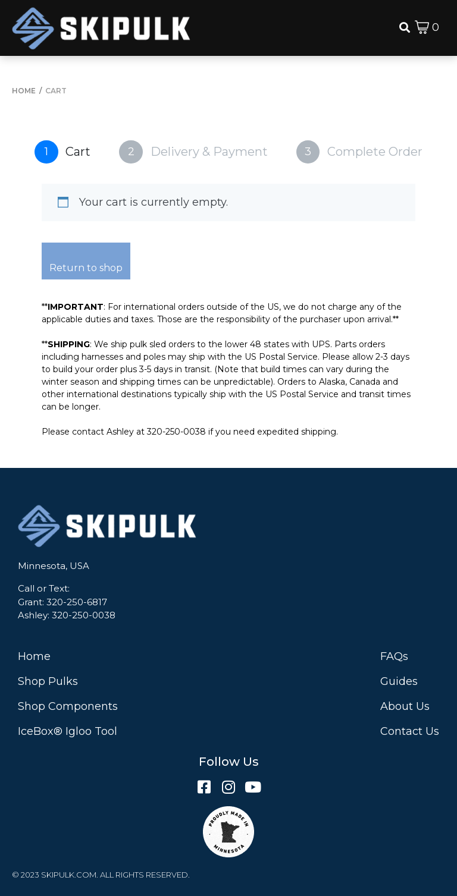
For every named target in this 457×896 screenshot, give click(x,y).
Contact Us (409, 731)
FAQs (394, 656)
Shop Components (68, 706)
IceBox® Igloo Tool (67, 731)
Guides (399, 681)
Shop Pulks (48, 681)
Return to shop (86, 267)
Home (34, 656)
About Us (405, 706)
